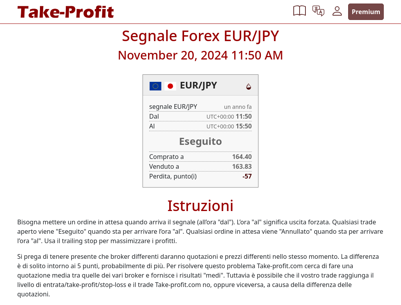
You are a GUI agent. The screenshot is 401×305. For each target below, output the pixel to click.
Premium (366, 11)
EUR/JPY (198, 84)
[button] (299, 12)
